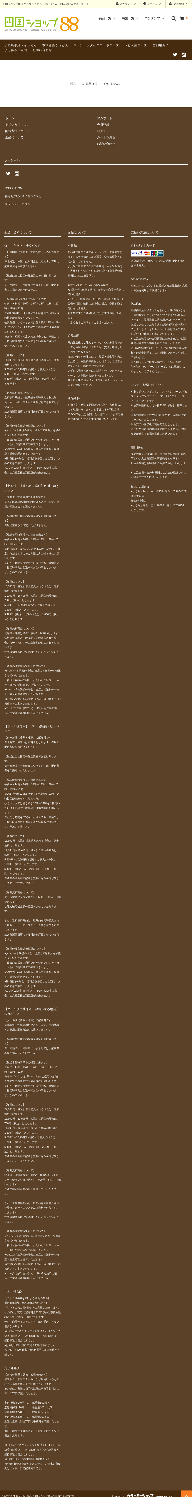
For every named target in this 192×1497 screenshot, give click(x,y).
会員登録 (178, 3)
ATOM (17, 187)
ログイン (152, 3)
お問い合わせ (42, 50)
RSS (7, 187)
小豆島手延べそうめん (20, 45)
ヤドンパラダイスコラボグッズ (96, 45)
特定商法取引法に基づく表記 (24, 194)
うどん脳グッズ (135, 45)
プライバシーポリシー (19, 200)
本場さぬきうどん (55, 45)
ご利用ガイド (162, 45)
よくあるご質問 (15, 50)
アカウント (126, 3)
